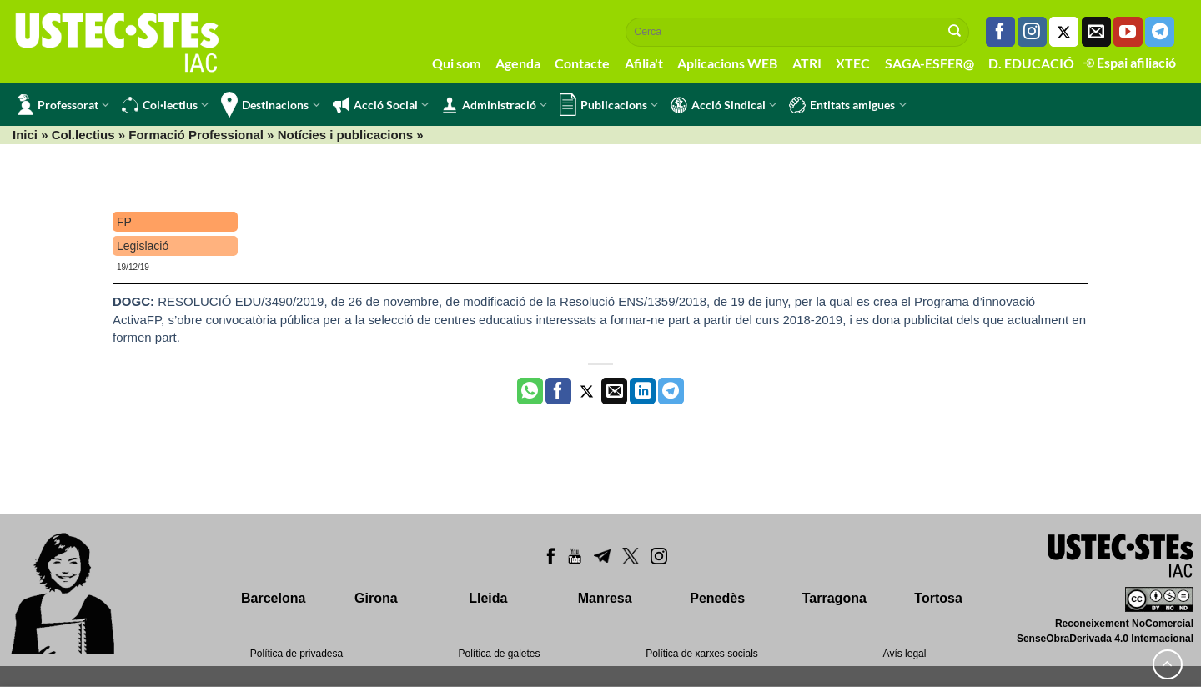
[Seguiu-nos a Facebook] (1000, 32)
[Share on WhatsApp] (530, 391)
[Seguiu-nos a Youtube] (1128, 32)
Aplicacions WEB (727, 63)
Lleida (488, 598)
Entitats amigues (847, 105)
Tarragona (834, 598)
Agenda (517, 63)
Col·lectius (165, 105)
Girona (376, 598)
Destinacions (270, 105)
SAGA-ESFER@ (929, 63)
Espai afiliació (1129, 62)
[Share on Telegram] (671, 391)
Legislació (142, 246)
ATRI (807, 63)
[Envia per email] (614, 391)
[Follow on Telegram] (1159, 32)
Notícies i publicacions (346, 135)
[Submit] (955, 31)
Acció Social (381, 105)
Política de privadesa (296, 653)
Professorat (63, 104)
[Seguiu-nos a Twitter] (1063, 32)
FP (124, 221)
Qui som (456, 63)
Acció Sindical (723, 105)
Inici (25, 135)
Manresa (605, 598)
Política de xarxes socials (702, 653)
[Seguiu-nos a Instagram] (1032, 32)
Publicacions (609, 104)
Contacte (582, 63)
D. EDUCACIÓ (1031, 63)
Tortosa (938, 598)
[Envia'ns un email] (1096, 32)
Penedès (717, 598)
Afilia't (644, 63)
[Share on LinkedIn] (643, 391)
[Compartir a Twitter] (587, 391)
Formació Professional (196, 135)
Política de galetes (499, 653)
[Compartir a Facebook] (558, 391)
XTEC (853, 63)
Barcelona (273, 598)
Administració (494, 105)
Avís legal (905, 653)
